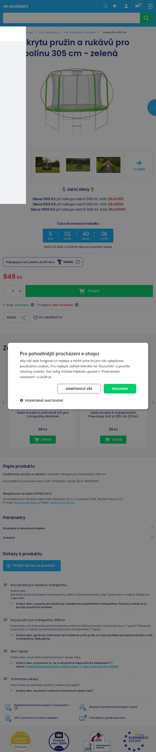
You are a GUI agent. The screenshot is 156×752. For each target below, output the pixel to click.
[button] (41, 400)
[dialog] (78, 376)
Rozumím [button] (120, 388)
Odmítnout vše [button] (78, 388)
